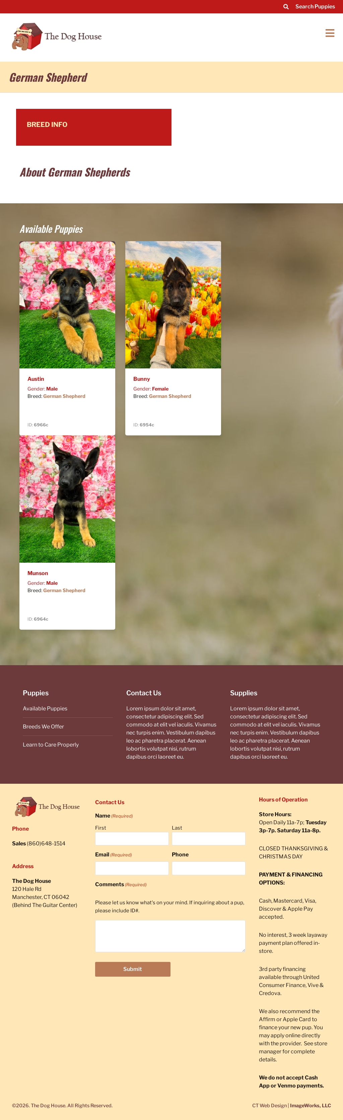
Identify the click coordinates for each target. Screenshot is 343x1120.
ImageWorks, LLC (310, 1106)
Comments (121, 885)
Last (177, 828)
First (100, 828)
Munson (37, 573)
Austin (35, 379)
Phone (180, 854)
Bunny (141, 379)
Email (113, 855)
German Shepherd (64, 396)
